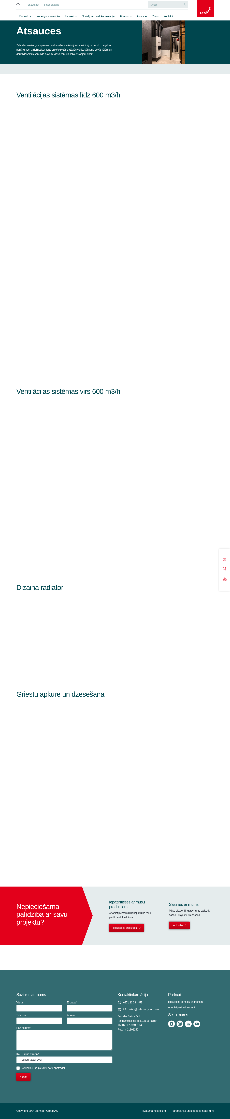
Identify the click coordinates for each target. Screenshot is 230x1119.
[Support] (225, 579)
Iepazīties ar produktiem (124, 927)
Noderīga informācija (48, 16)
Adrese (89, 1019)
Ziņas (155, 16)
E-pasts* (89, 1006)
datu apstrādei (56, 1068)
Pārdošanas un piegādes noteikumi (192, 1110)
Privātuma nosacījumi (153, 1110)
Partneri (69, 16)
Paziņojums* (64, 1038)
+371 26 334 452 (132, 1002)
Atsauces (142, 16)
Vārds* (39, 1006)
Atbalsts (124, 16)
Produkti (23, 16)
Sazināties (177, 925)
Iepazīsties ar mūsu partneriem (185, 1001)
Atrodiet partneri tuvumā (181, 1007)
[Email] (225, 559)
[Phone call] (225, 568)
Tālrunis (39, 1019)
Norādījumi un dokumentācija (98, 16)
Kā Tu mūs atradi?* (64, 1058)
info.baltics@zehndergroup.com (141, 1009)
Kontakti (168, 16)
